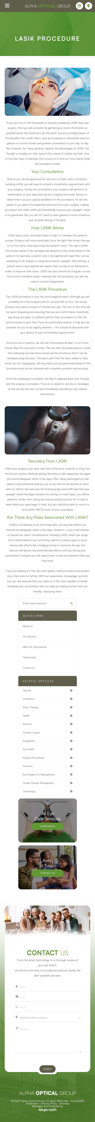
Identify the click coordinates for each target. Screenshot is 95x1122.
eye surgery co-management (39, 774)
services (27, 724)
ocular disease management (38, 782)
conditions (28, 698)
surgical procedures (33, 757)
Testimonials (29, 657)
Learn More (47, 826)
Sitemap (64, 1103)
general (27, 690)
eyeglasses (29, 740)
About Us (28, 626)
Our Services (29, 636)
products (27, 766)
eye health (28, 749)
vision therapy (31, 707)
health (26, 715)
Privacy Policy (49, 1103)
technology (29, 791)
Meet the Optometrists (35, 646)
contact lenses (31, 732)
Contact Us (29, 667)
